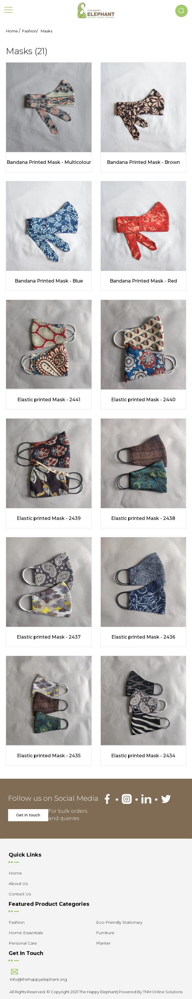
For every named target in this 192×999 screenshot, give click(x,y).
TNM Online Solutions (162, 991)
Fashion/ (30, 31)
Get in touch (28, 815)
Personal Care (23, 943)
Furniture (105, 932)
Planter (103, 943)
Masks (46, 31)
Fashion (17, 922)
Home (12, 31)
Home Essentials (26, 932)
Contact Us (20, 894)
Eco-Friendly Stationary (119, 922)
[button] (181, 11)
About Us (18, 883)
